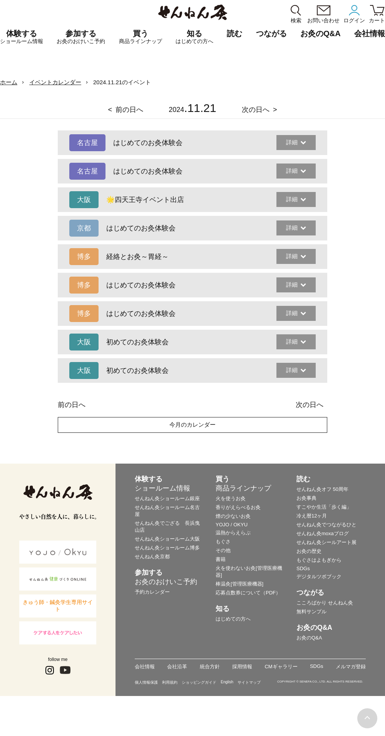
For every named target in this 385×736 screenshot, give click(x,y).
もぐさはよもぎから (318, 560)
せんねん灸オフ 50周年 (322, 489)
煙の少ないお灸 (233, 516)
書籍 (221, 559)
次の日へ (256, 109)
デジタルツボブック (318, 576)
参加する (81, 37)
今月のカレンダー (192, 424)
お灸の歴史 (308, 551)
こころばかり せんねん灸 (324, 603)
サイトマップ (249, 682)
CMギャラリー (280, 666)
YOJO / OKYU (232, 524)
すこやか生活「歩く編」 (324, 507)
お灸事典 (306, 498)
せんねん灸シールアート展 (326, 542)
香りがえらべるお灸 (238, 507)
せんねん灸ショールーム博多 (167, 548)
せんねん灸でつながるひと (326, 524)
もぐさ (223, 541)
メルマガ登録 (351, 666)
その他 (223, 550)
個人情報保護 (146, 682)
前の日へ (129, 109)
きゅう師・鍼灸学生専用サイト (58, 605)
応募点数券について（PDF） (248, 593)
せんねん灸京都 (152, 556)
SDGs (303, 568)
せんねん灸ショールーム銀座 (167, 498)
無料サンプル (311, 611)
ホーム (8, 82)
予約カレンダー (152, 592)
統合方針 (210, 666)
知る (194, 37)
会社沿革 (177, 666)
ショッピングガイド (199, 682)
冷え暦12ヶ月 (311, 516)
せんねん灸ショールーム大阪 (167, 539)
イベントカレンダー (55, 82)
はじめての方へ (233, 619)
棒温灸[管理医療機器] (239, 584)
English (227, 682)
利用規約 (169, 682)
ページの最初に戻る (367, 718)
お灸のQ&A (320, 33)
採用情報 (242, 666)
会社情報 (145, 666)
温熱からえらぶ (233, 533)
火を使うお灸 (231, 498)
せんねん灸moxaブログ (322, 533)
